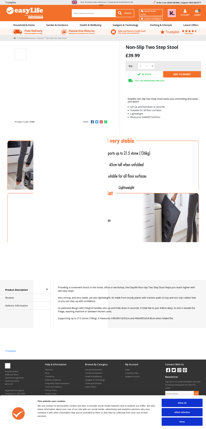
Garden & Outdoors (57, 25)
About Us (49, 369)
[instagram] (178, 371)
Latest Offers (190, 25)
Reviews (9, 297)
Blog (47, 373)
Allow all (182, 391)
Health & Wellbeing (90, 25)
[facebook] (167, 371)
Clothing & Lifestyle (161, 25)
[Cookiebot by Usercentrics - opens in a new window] (18, 423)
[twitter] (173, 371)
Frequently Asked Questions (57, 383)
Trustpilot (10, 2)
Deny (182, 410)
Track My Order (131, 373)
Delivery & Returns (53, 380)
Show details (150, 423)
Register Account (132, 376)
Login (127, 369)
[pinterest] (184, 371)
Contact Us (49, 376)
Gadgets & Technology (125, 25)
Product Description (28, 289)
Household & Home (24, 25)
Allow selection (182, 401)
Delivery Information (16, 305)
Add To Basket (182, 74)
